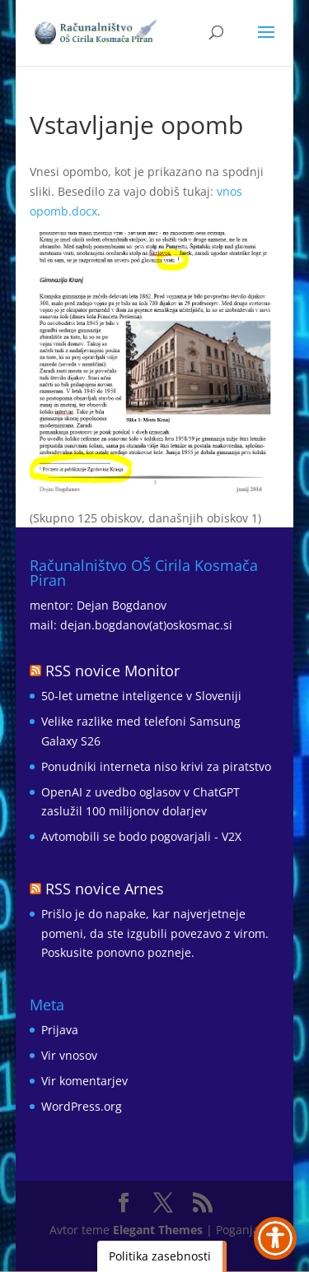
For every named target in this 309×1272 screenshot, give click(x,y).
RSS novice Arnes (104, 888)
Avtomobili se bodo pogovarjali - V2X (141, 836)
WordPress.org (81, 1106)
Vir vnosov (69, 1055)
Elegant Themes (158, 1229)
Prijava (59, 1030)
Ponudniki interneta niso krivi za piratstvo (156, 766)
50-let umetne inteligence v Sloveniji (141, 695)
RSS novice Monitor (112, 670)
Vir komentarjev (84, 1081)
